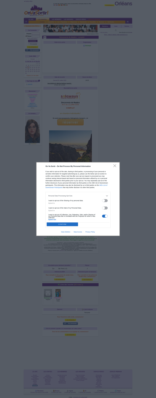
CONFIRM (62, 224)
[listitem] (78, 196)
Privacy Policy (90, 232)
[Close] (115, 166)
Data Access (78, 232)
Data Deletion (65, 232)
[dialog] (78, 199)
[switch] (105, 200)
